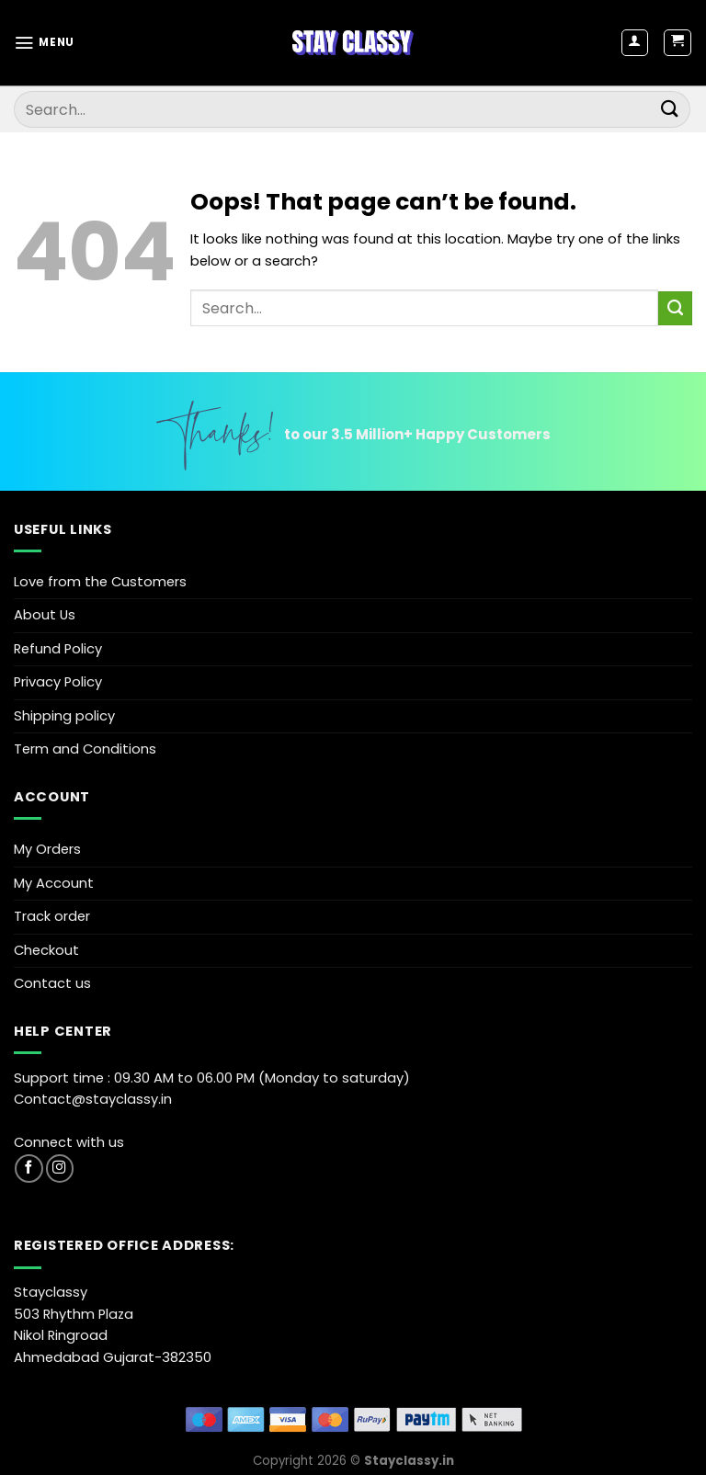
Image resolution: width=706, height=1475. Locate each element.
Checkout (46, 950)
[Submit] (670, 109)
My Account (54, 883)
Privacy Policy (58, 682)
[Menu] (44, 42)
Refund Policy (58, 649)
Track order (52, 916)
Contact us (52, 983)
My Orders (47, 849)
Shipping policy (64, 716)
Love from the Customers (100, 582)
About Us (44, 615)
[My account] (634, 42)
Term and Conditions (85, 749)
